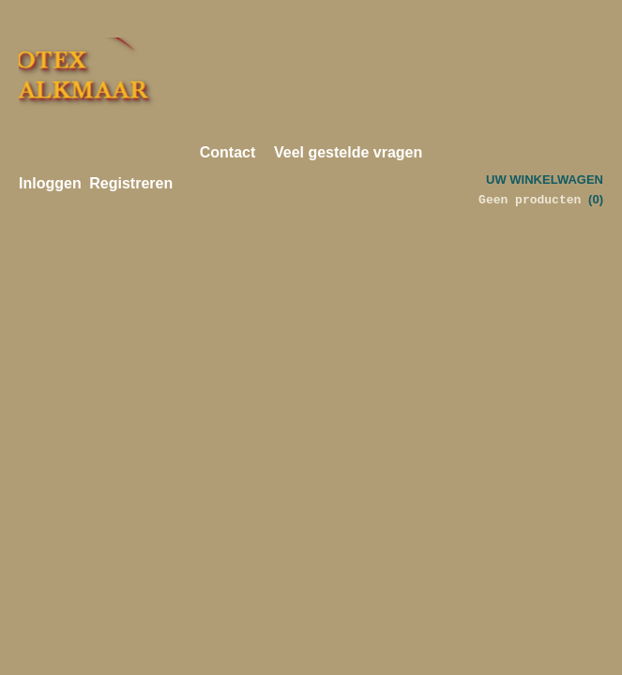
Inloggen (50, 183)
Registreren (131, 183)
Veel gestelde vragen (348, 152)
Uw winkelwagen (544, 179)
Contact (228, 152)
